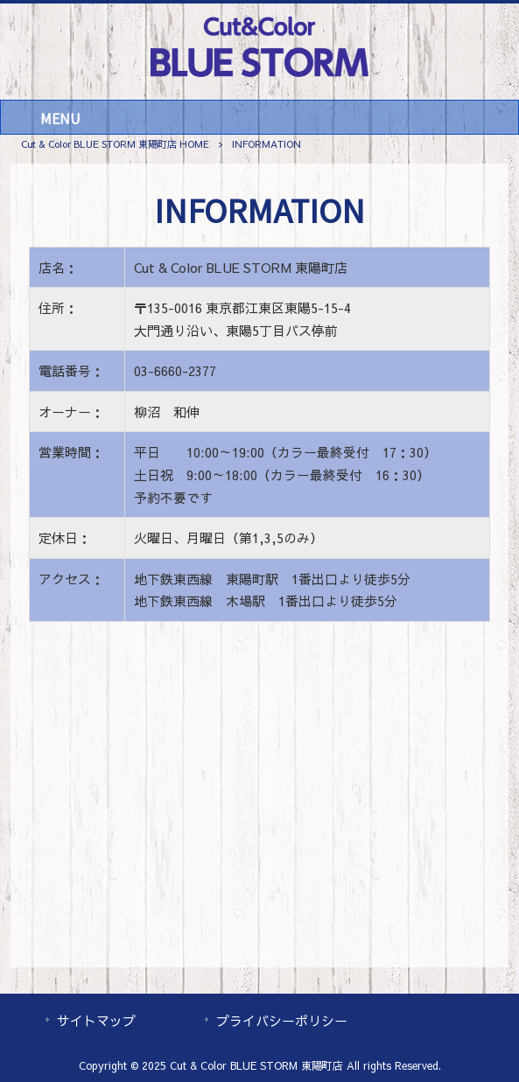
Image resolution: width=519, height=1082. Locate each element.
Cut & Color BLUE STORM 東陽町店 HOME (115, 143)
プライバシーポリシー (281, 1020)
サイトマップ (96, 1020)
